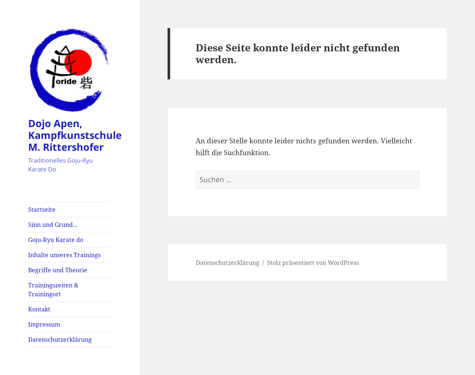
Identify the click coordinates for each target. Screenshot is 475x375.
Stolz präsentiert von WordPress (313, 263)
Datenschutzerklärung (60, 339)
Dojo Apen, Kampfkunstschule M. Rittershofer (75, 135)
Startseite (41, 209)
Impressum (44, 324)
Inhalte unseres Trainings (64, 255)
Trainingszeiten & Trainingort (53, 289)
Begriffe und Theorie (57, 270)
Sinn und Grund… (53, 225)
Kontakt (39, 309)
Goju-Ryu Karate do (55, 240)
